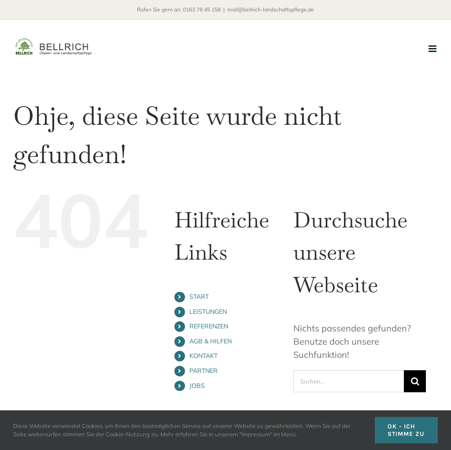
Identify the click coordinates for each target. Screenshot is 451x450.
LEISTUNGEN (208, 312)
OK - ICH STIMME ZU (406, 430)
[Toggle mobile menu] (433, 48)
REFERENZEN (208, 326)
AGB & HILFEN (210, 341)
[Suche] (415, 381)
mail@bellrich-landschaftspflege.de (270, 9)
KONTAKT (203, 356)
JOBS (197, 386)
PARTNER (203, 371)
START (199, 297)
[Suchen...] (348, 381)
